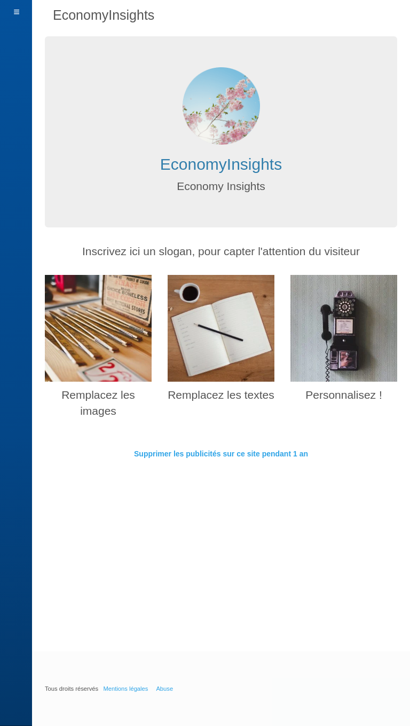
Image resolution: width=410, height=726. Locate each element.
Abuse (164, 688)
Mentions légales (125, 688)
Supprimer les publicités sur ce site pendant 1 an (221, 453)
